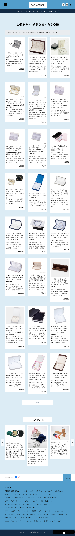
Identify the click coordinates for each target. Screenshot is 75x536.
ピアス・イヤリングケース (13, 501)
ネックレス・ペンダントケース (14, 504)
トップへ (67, 478)
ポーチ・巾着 (27, 494)
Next (72, 443)
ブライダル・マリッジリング (14, 498)
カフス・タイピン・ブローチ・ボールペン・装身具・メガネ (23, 511)
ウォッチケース (32, 508)
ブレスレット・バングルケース (14, 508)
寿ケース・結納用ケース (59, 514)
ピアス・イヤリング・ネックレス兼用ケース (38, 501)
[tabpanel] (15, 443)
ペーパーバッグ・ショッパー (40, 514)
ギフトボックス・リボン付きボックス (16, 514)
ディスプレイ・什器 (42, 518)
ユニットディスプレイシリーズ (14, 521)
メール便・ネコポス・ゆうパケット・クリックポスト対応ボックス (42, 491)
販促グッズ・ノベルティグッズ (53, 521)
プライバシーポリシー (43, 532)
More (37, 403)
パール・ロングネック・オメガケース (24, 33)
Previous (2, 443)
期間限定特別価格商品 (12, 491)
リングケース (38, 494)
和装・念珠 (8, 518)
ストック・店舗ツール (34, 521)
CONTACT (52, 532)
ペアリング (49, 494)
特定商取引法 (32, 532)
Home (9, 33)
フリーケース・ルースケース (54, 511)
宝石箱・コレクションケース (24, 518)
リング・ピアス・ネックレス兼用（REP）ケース (41, 498)
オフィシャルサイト (22, 532)
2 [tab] (40, 470)
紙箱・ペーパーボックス (12, 494)
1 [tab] (37, 470)
